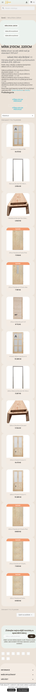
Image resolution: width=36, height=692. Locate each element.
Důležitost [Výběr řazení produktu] (18, 116)
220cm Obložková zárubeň (18, 425)
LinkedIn (8, 658)
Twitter (8, 653)
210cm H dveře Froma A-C (18, 460)
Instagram (3, 658)
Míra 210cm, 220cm (11, 26)
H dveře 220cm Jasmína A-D (18, 356)
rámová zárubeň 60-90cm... (18, 184)
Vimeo (28, 653)
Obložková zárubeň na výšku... (18, 218)
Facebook (3, 653)
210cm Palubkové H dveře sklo (18, 287)
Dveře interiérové (17, 90)
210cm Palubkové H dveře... (18, 564)
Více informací (22, 690)
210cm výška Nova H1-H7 (18, 322)
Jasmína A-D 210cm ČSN (18, 149)
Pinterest (23, 653)
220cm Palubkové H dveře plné (18, 529)
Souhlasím (11, 690)
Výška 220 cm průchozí (11, 35)
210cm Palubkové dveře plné (18, 253)
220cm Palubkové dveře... (18, 598)
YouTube (18, 653)
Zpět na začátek (26, 615)
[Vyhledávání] (18, 8)
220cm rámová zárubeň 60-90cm (18, 391)
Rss (13, 653)
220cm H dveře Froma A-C (18, 494)
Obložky (27, 90)
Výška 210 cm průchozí (11, 31)
